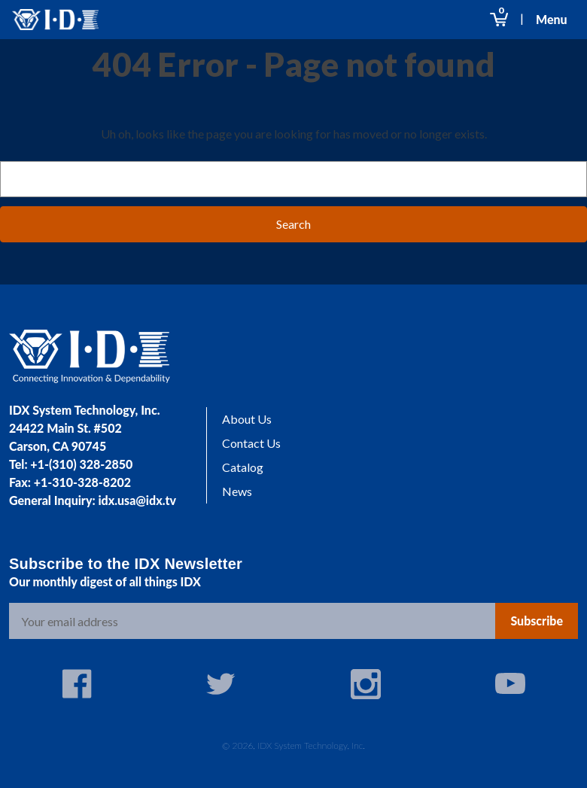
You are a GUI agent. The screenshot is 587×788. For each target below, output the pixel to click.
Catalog (242, 467)
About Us (247, 419)
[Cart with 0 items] (499, 20)
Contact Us (251, 443)
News (237, 491)
